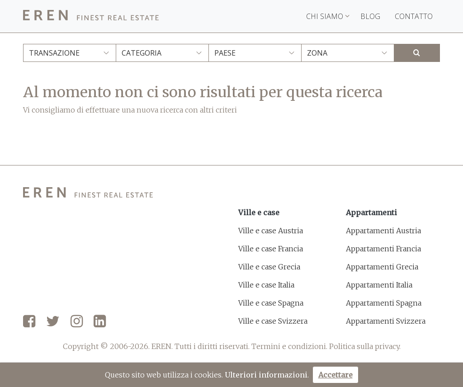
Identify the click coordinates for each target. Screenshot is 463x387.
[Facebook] (29, 322)
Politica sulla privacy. (365, 346)
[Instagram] (77, 322)
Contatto (414, 16)
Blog (370, 16)
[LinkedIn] (100, 322)
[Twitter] (53, 322)
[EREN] (91, 16)
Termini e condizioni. (289, 346)
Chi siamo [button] (328, 16)
